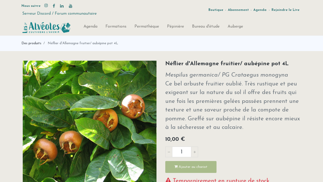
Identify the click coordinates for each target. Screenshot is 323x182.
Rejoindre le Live (286, 10)
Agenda (259, 10)
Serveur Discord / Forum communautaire (59, 14)
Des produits (31, 43)
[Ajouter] (194, 152)
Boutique (215, 10)
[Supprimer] (169, 152)
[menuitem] (90, 27)
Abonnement (238, 10)
